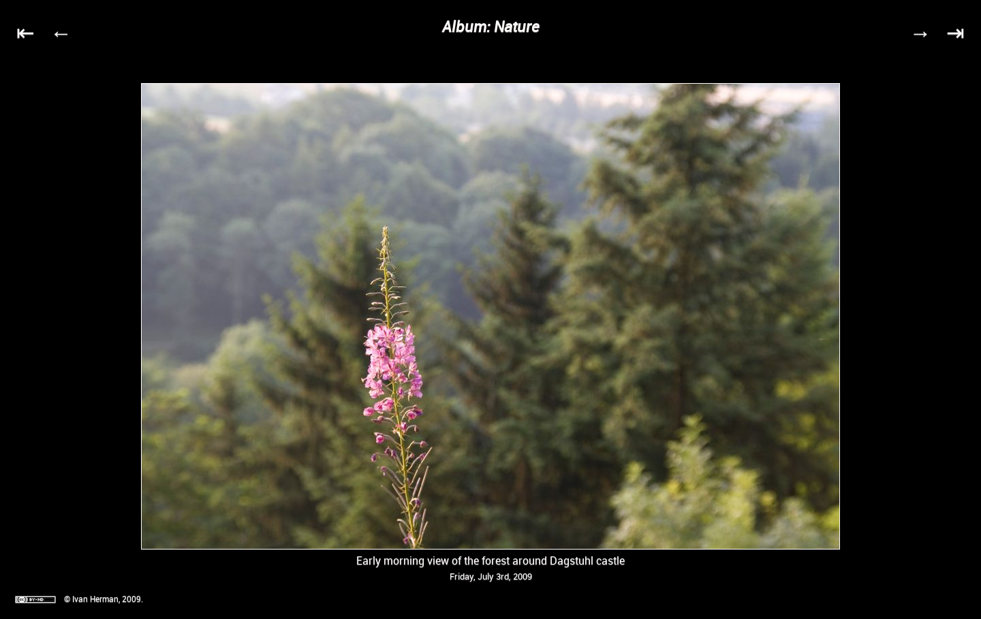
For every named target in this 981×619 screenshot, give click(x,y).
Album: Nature (491, 26)
